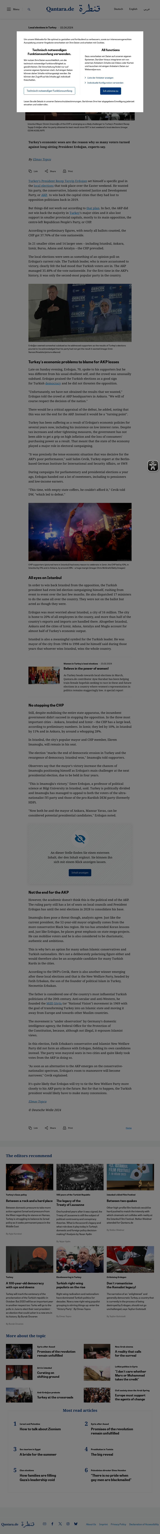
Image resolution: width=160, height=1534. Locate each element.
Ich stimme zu (110, 90)
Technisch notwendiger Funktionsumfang (49, 90)
